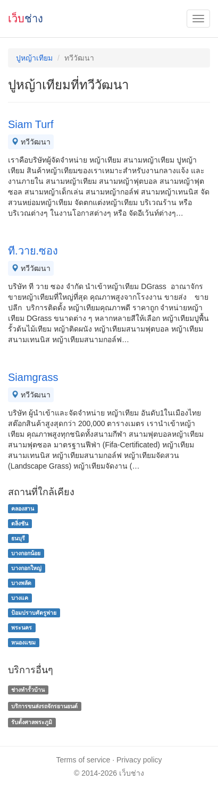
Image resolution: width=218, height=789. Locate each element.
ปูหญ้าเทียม (34, 58)
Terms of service (83, 760)
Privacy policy (139, 760)
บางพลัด (21, 583)
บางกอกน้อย (25, 553)
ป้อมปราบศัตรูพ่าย (33, 612)
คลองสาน (22, 508)
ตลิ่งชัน (19, 523)
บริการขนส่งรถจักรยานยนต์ (44, 706)
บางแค (19, 598)
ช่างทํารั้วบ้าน (28, 689)
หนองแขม (23, 642)
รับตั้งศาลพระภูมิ (31, 722)
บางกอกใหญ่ (26, 568)
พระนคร (21, 627)
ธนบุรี (18, 538)
